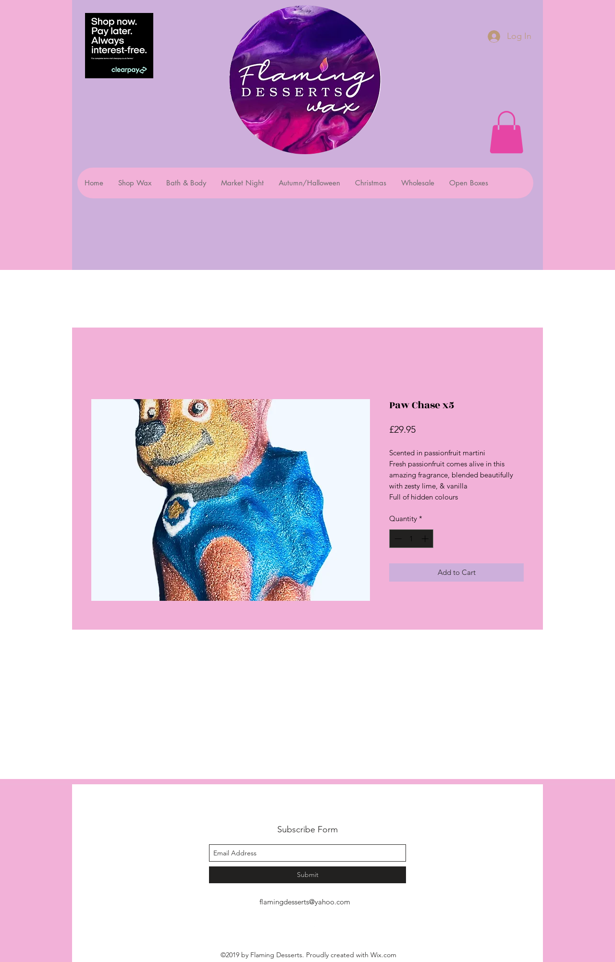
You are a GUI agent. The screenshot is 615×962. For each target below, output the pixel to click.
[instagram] (315, 923)
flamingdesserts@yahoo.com (304, 901)
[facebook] (300, 923)
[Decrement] (397, 539)
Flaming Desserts (295, 808)
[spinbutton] (411, 539)
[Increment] (425, 539)
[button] (506, 132)
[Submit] (307, 874)
